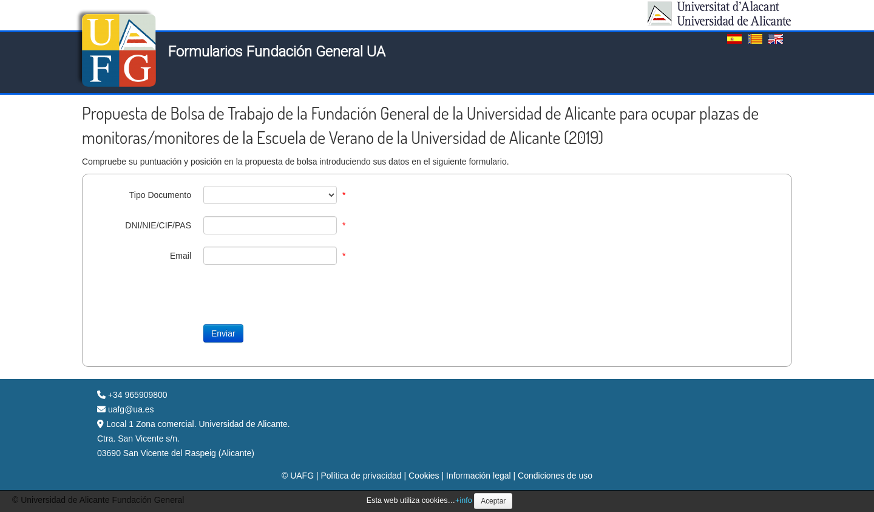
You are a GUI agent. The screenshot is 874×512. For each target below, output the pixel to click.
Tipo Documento (160, 195)
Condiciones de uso (555, 475)
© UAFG (298, 475)
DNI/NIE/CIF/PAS (158, 225)
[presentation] (186, 300)
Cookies (423, 475)
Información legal (478, 475)
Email (180, 256)
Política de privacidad (360, 475)
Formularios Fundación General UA (276, 51)
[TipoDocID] (270, 195)
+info (463, 500)
